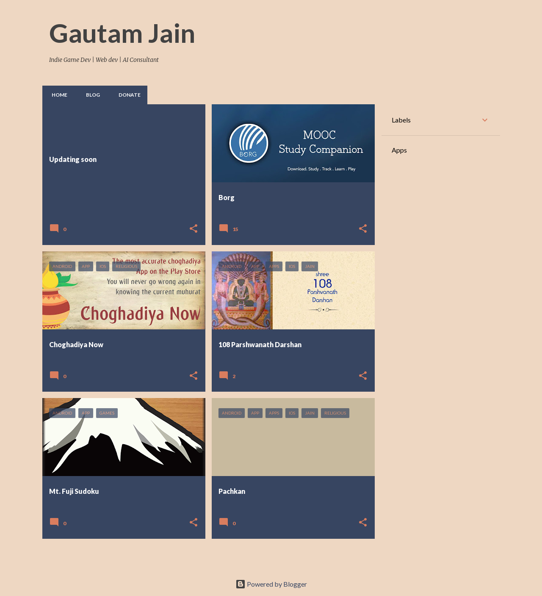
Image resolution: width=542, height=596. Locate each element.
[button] (193, 229)
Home (57, 95)
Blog (90, 95)
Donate (127, 95)
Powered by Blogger (271, 584)
